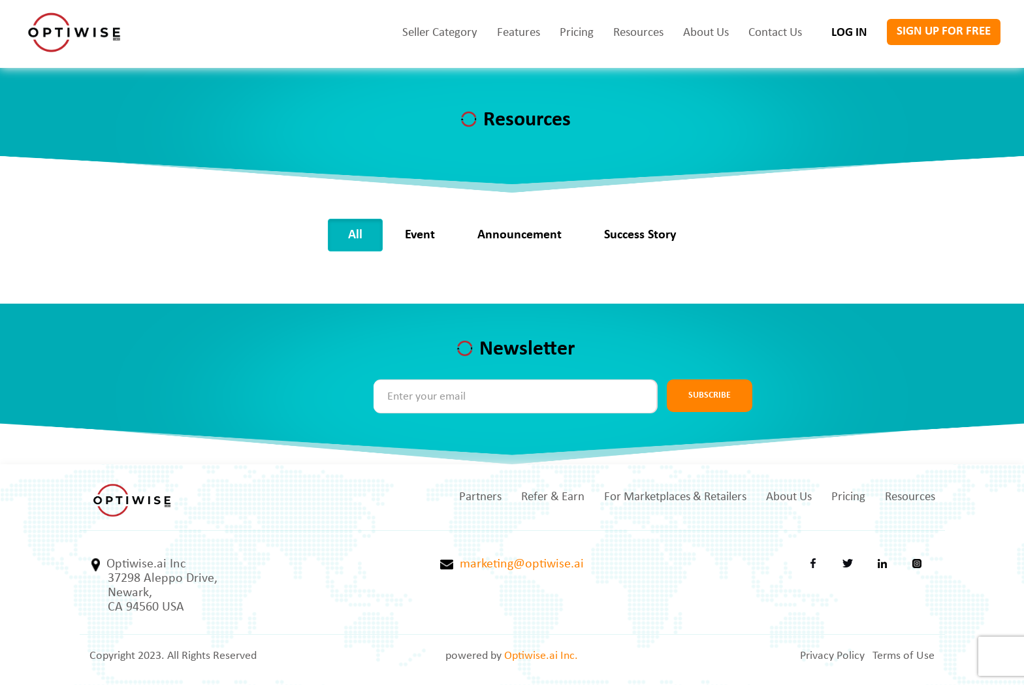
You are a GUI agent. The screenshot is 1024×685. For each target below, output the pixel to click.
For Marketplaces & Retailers (675, 497)
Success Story (640, 235)
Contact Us (775, 33)
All (355, 235)
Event (420, 235)
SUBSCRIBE (709, 395)
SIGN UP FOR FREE (944, 31)
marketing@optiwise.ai (512, 564)
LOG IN (849, 33)
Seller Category (439, 33)
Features (518, 33)
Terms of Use (903, 656)
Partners (480, 497)
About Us (706, 33)
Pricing (577, 33)
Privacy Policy (832, 656)
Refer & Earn (552, 497)
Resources (638, 33)
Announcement (519, 235)
